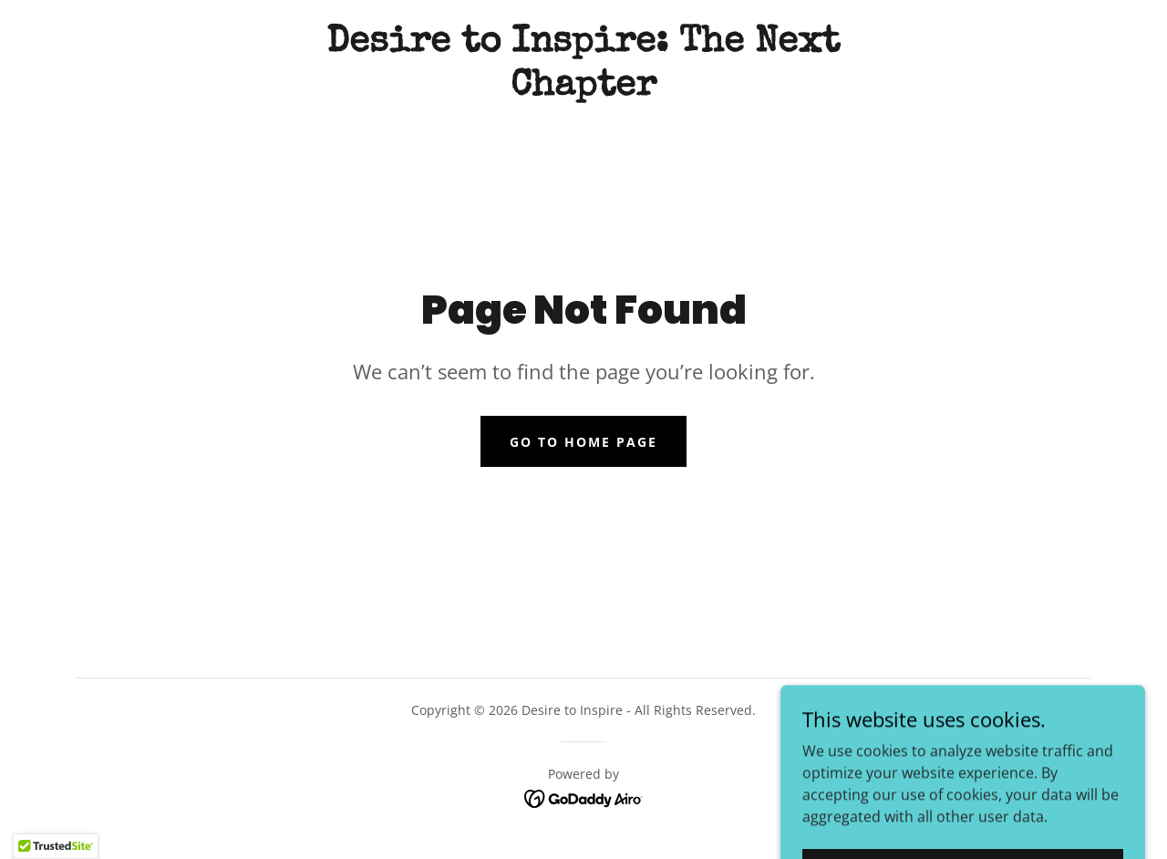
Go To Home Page (583, 441)
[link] (583, 89)
